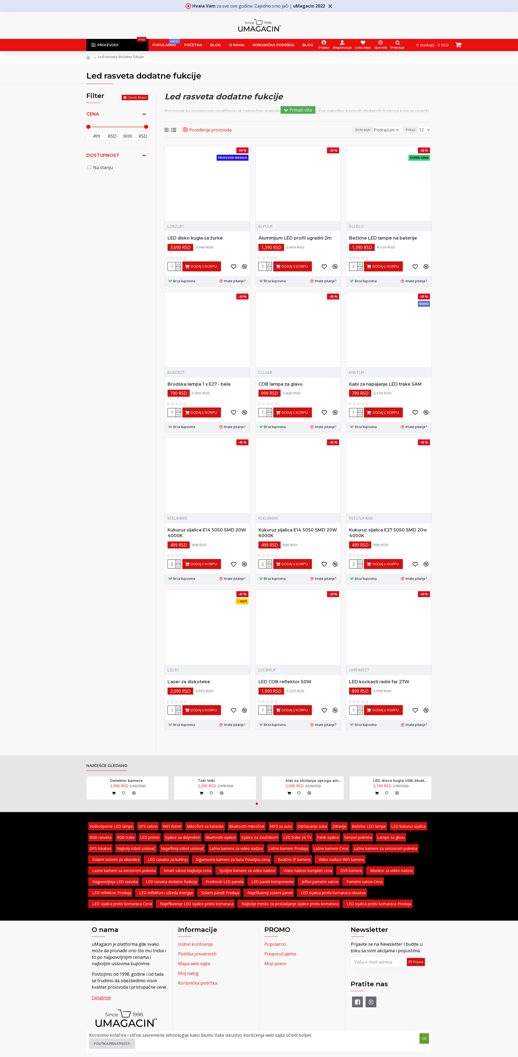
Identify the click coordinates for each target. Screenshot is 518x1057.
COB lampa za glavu (280, 384)
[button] (257, 804)
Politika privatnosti (112, 1043)
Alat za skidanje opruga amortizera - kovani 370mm (313, 780)
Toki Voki (206, 780)
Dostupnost (103, 155)
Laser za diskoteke (189, 681)
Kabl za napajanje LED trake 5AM (385, 384)
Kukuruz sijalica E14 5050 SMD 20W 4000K (207, 532)
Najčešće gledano (106, 765)
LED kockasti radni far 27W (379, 681)
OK (424, 1037)
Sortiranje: (343, 129)
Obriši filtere (136, 97)
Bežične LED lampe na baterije (383, 238)
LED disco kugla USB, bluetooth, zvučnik (401, 780)
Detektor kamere (126, 780)
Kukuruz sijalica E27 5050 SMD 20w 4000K (388, 532)
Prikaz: (412, 129)
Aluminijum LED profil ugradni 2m (295, 238)
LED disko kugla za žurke (195, 238)
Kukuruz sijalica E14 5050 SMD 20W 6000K (297, 532)
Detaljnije (101, 998)
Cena (92, 114)
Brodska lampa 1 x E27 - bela (199, 384)
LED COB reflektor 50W (284, 681)
